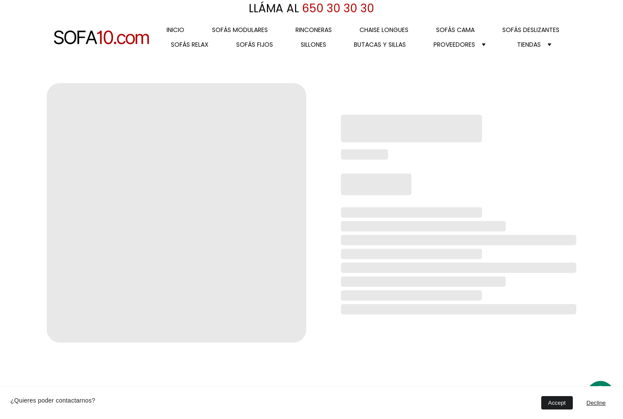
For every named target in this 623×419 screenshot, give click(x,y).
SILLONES (313, 44)
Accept (557, 403)
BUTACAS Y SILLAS (380, 44)
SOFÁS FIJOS (254, 44)
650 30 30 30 (336, 8)
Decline (596, 403)
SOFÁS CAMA (455, 30)
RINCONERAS (313, 30)
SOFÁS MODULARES (240, 30)
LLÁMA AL (274, 8)
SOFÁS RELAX (190, 44)
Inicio (175, 30)
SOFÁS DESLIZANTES (530, 30)
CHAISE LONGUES (384, 30)
